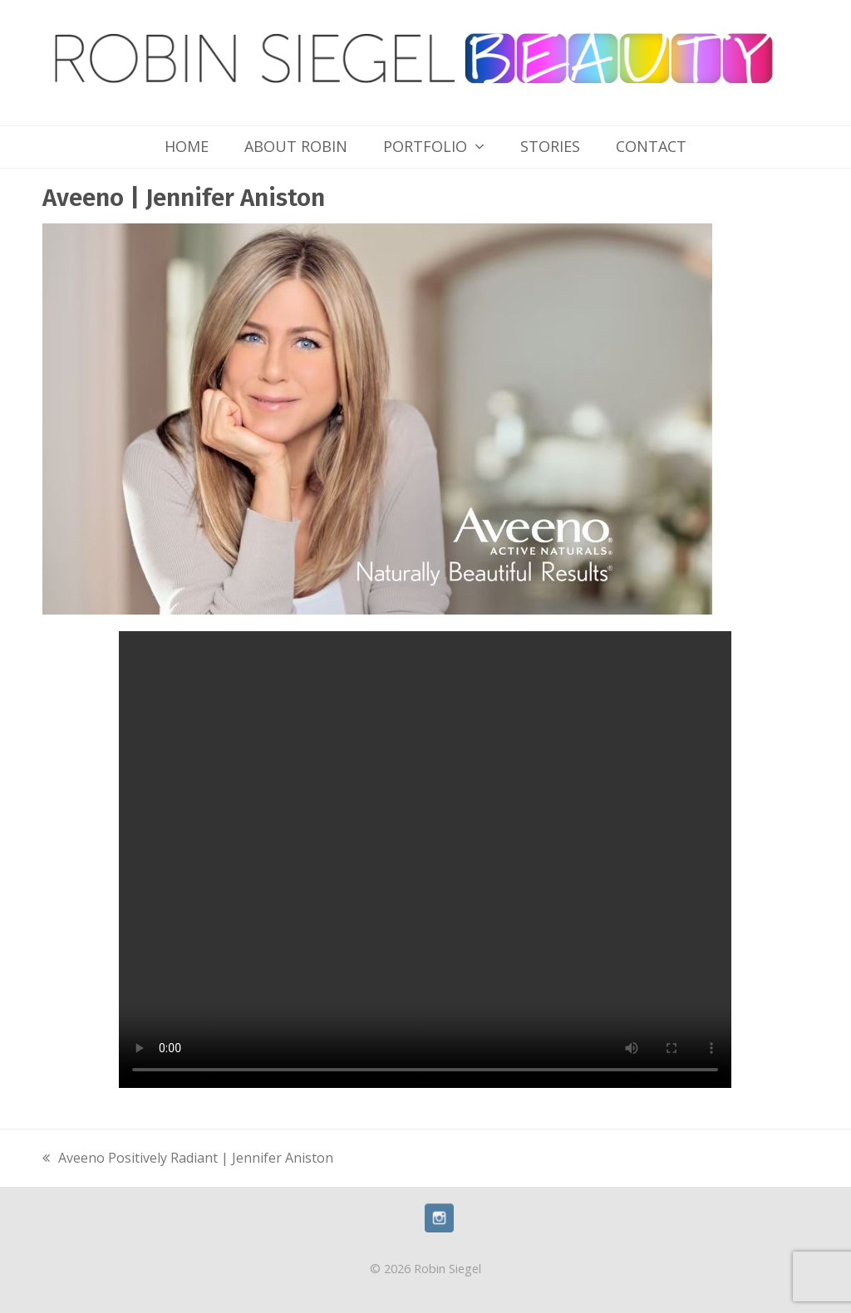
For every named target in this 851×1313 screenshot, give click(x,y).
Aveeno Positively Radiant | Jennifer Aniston (187, 1159)
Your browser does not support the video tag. (425, 859)
